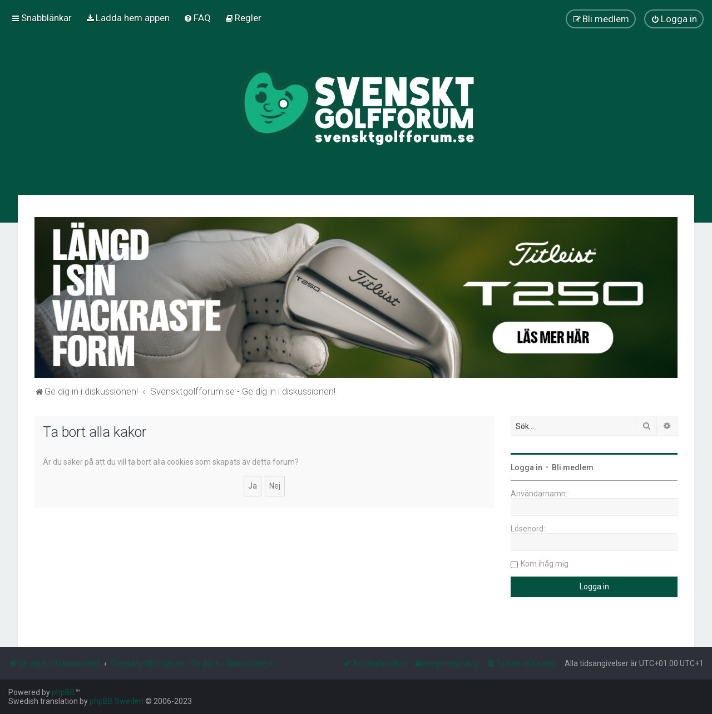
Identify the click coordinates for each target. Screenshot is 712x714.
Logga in (526, 467)
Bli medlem (573, 467)
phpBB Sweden (117, 701)
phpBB (63, 692)
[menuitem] (127, 17)
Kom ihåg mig (544, 563)
